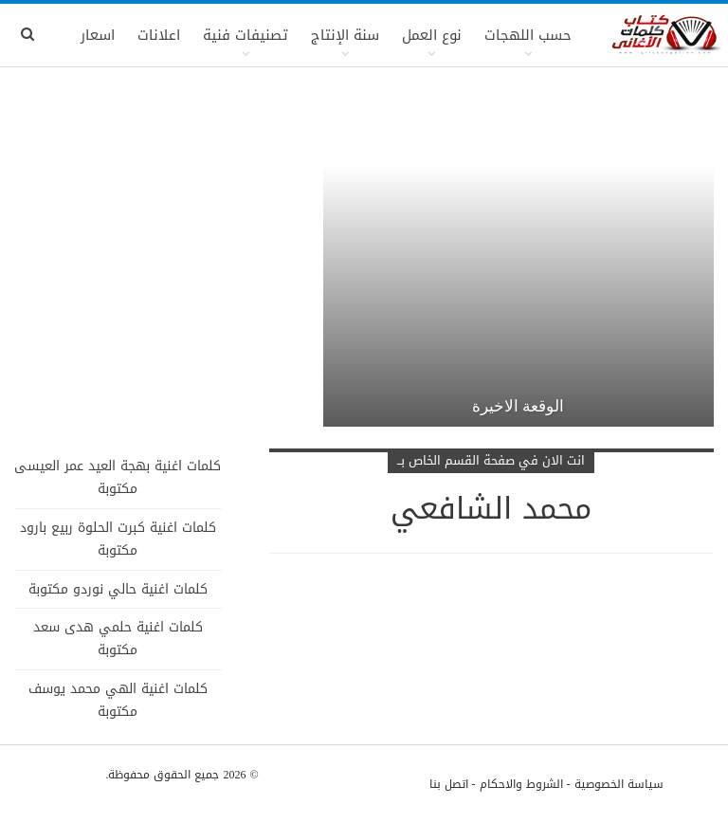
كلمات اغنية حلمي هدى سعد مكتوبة (118, 638)
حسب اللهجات (528, 35)
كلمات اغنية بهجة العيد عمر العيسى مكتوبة (117, 477)
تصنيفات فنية (245, 35)
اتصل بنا (448, 784)
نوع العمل (432, 35)
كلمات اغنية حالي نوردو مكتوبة (118, 589)
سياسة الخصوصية (619, 784)
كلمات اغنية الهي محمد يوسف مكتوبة (118, 700)
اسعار (98, 35)
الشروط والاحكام (521, 784)
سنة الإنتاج (345, 35)
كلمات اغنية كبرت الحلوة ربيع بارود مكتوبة (118, 539)
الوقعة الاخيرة (518, 405)
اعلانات (158, 35)
